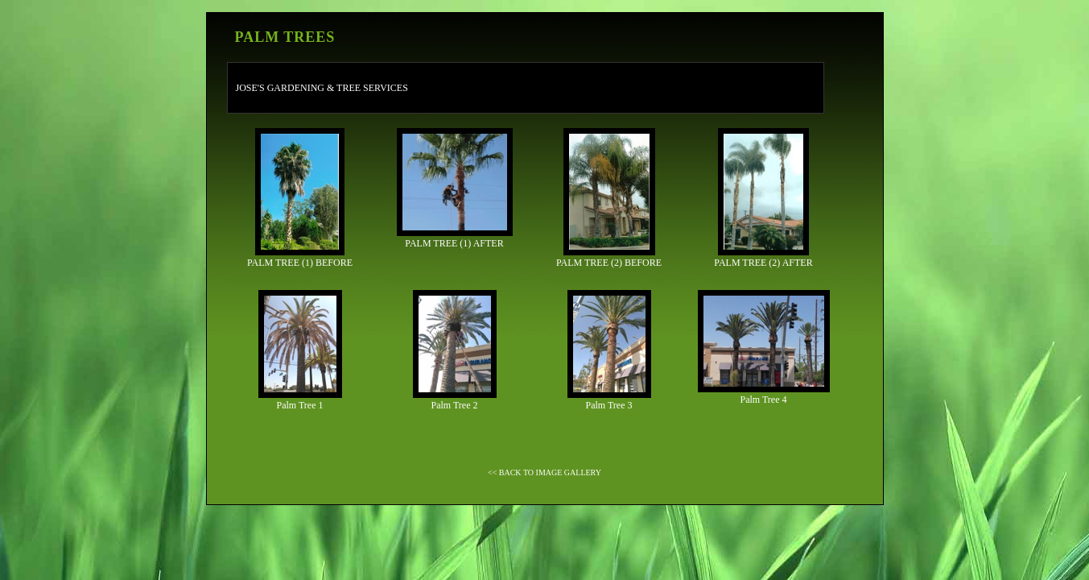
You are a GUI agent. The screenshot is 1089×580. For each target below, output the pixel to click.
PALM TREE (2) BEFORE (609, 198)
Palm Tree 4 (764, 347)
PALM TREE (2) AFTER (763, 198)
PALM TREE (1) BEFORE (300, 198)
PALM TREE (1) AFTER (455, 188)
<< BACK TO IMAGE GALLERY (544, 472)
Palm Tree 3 (609, 350)
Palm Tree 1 (300, 350)
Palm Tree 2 (455, 350)
